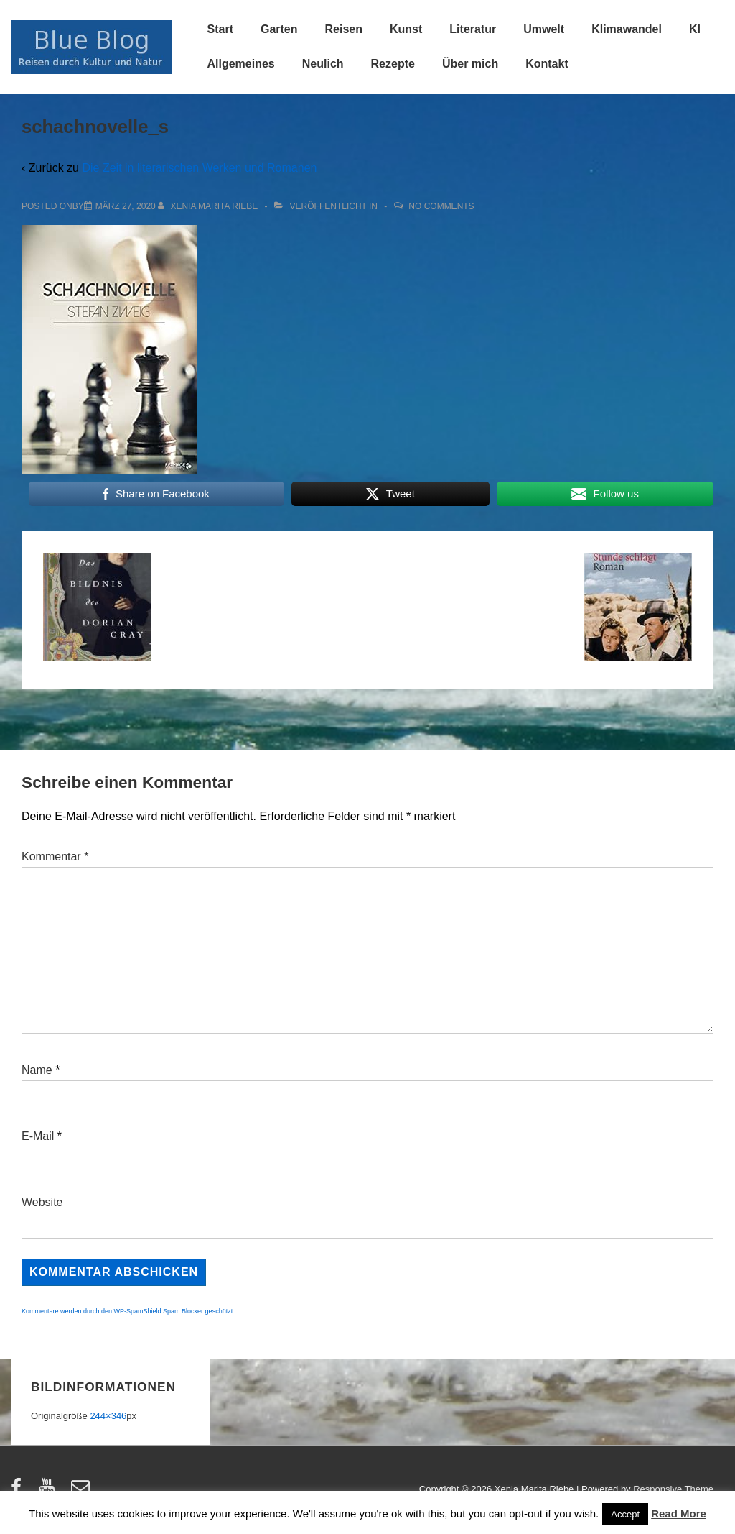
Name (37, 1070)
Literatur (472, 29)
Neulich (323, 64)
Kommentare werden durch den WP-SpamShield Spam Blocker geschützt (127, 1311)
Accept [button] (625, 1514)
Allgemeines (241, 64)
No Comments (441, 206)
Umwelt (543, 29)
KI (695, 29)
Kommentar (55, 856)
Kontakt (546, 64)
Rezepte (393, 64)
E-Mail (38, 1136)
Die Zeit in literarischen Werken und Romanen (199, 168)
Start (220, 29)
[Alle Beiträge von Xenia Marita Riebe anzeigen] (209, 206)
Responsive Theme (673, 1489)
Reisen (343, 29)
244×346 (108, 1415)
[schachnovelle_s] (125, 206)
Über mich (470, 64)
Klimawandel (626, 29)
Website (42, 1202)
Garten (279, 29)
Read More (678, 1513)
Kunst (406, 29)
